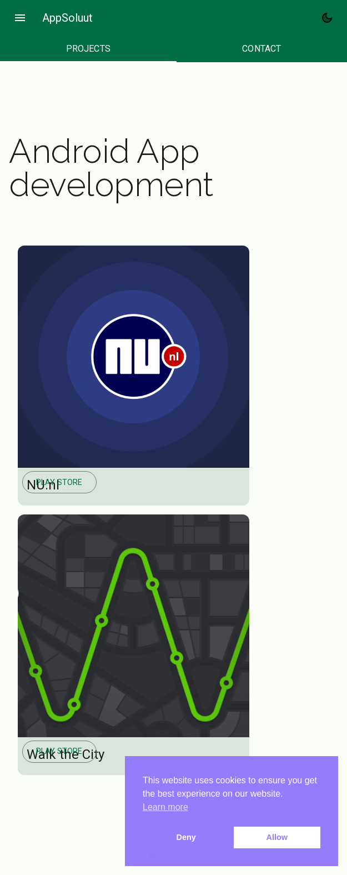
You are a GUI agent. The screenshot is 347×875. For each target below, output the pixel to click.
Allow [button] (277, 837)
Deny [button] (186, 837)
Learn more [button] (165, 807)
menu (20, 17)
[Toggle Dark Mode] (327, 17)
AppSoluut (67, 17)
